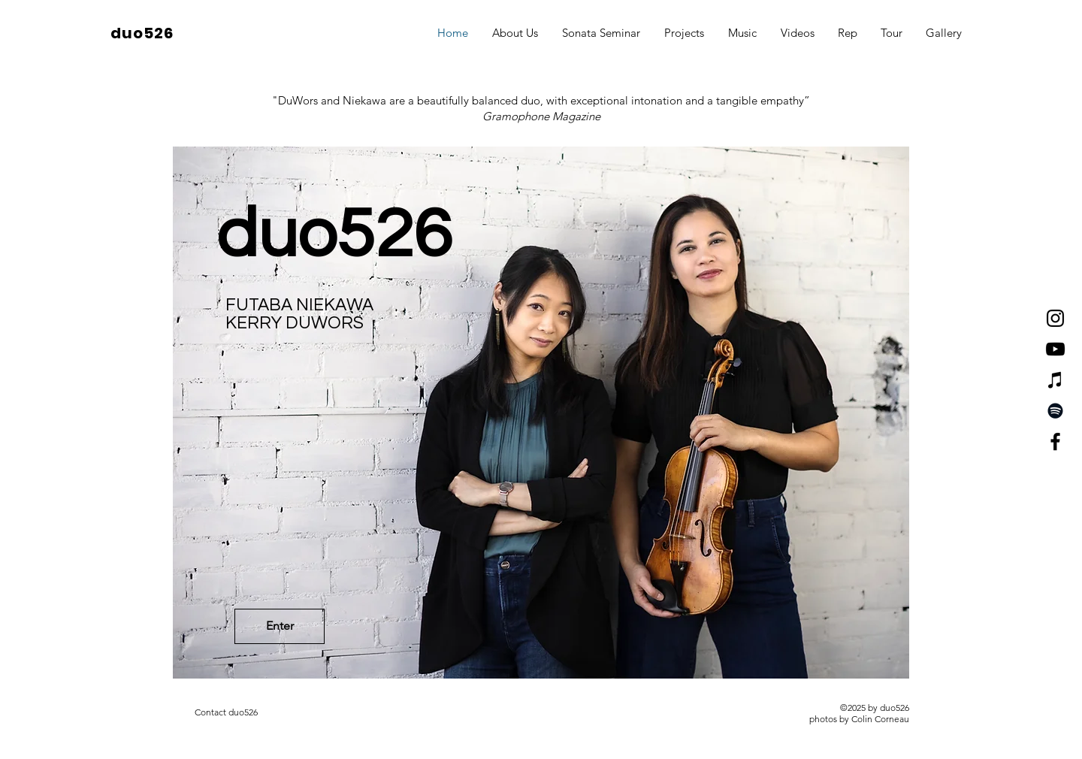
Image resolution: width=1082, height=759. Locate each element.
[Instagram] (1055, 318)
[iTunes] (1055, 380)
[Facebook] (1055, 441)
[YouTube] (1055, 349)
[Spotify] (1055, 410)
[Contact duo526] (226, 712)
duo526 (142, 33)
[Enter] (279, 626)
